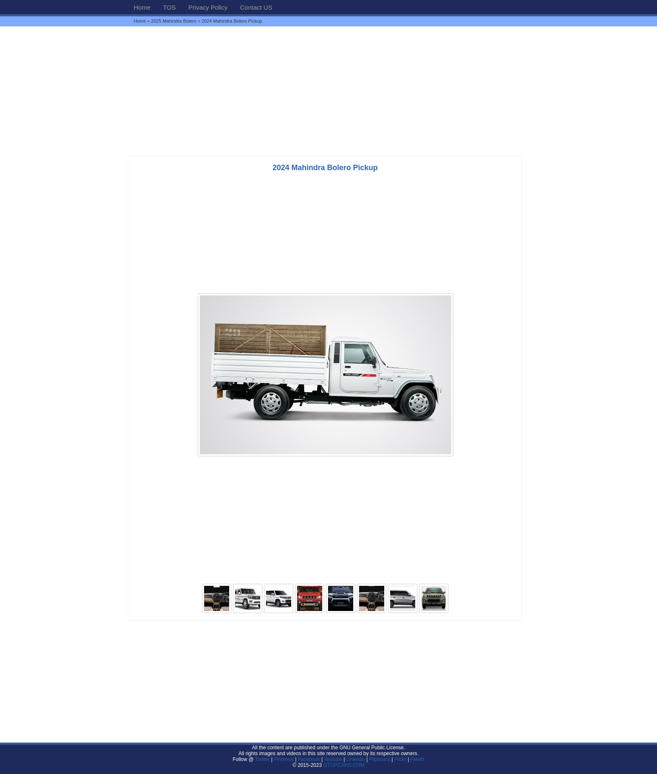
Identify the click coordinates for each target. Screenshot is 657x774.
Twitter (263, 759)
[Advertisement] (328, 91)
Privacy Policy (208, 7)
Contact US (256, 7)
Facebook (309, 759)
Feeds (417, 759)
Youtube (333, 759)
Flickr (400, 759)
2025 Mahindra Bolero (174, 20)
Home (142, 7)
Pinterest (284, 759)
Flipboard (379, 759)
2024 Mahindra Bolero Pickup (325, 167)
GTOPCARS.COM (343, 765)
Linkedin (356, 759)
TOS (169, 7)
